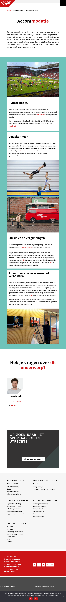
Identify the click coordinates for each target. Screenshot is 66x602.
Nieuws (9, 489)
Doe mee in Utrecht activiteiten (44, 489)
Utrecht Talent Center (14, 506)
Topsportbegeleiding (14, 504)
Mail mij (13, 405)
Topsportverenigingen (14, 511)
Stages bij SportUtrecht (15, 534)
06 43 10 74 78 (16, 402)
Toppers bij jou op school (15, 514)
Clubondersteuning (13, 487)
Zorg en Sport (38, 509)
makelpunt (12, 126)
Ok (31, 599)
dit (24, 260)
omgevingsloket (26, 247)
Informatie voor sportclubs (15, 482)
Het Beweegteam (39, 516)
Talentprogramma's (13, 509)
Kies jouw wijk (38, 487)
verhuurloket (40, 115)
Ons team (10, 527)
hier (51, 263)
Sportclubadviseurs (13, 492)
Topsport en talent (17, 500)
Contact (9, 542)
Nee (36, 599)
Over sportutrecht (17, 523)
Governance (11, 537)
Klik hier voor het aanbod (33, 459)
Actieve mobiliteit (39, 514)
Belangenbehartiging (14, 494)
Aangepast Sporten (39, 506)
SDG (8, 539)
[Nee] (63, 596)
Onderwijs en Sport (39, 511)
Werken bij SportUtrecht (15, 532)
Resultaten (10, 529)
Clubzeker (23, 151)
